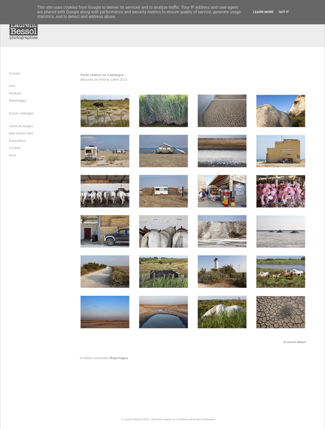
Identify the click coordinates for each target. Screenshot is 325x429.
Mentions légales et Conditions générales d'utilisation (183, 419)
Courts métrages (21, 113)
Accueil (14, 73)
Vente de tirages (21, 126)
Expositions (17, 141)
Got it (284, 12)
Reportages (17, 100)
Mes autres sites (21, 133)
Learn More (263, 12)
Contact (14, 148)
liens (12, 155)
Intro (12, 86)
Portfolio (15, 93)
